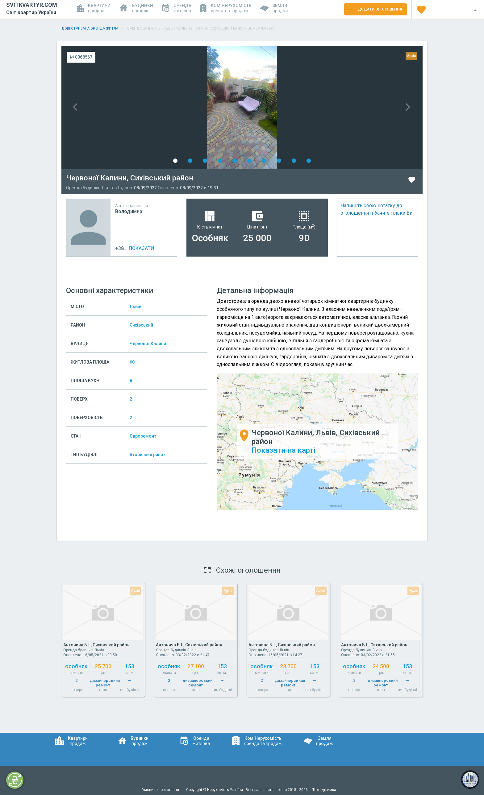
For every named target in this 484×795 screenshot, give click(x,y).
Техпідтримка (324, 790)
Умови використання (161, 790)
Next (332, 107)
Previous (151, 107)
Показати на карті (283, 450)
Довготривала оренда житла (89, 29)
